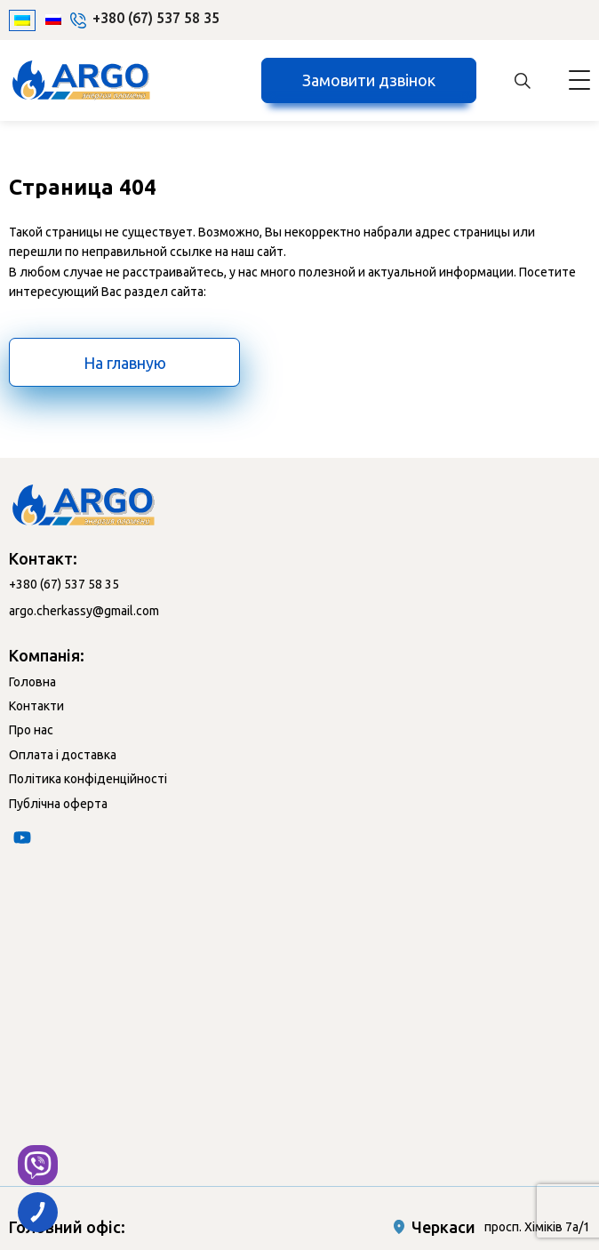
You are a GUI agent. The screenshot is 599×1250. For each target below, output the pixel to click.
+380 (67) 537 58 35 (156, 18)
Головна (32, 682)
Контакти (36, 706)
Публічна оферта (58, 804)
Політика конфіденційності (88, 779)
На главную (125, 363)
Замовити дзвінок (368, 80)
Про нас (31, 730)
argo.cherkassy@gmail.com (84, 611)
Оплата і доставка (62, 755)
